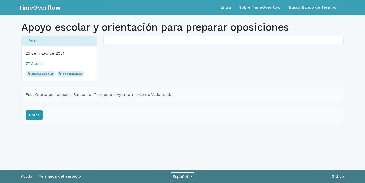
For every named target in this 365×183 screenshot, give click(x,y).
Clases (35, 63)
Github (337, 176)
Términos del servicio (60, 176)
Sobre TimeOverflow (260, 7)
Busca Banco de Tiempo (313, 7)
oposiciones (72, 74)
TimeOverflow (39, 7)
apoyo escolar (42, 74)
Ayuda (26, 176)
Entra (225, 7)
